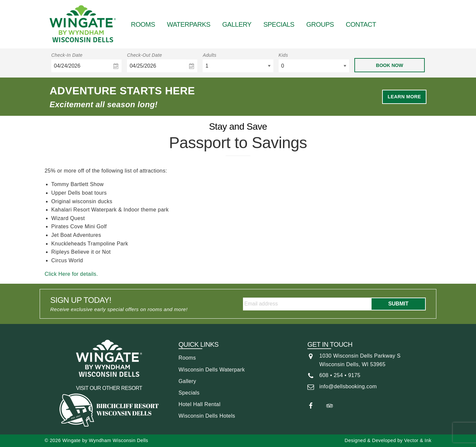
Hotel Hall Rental (199, 404)
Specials (279, 24)
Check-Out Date (144, 55)
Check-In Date (67, 55)
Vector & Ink (417, 440)
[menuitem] (143, 24)
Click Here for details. (71, 274)
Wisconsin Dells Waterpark (211, 369)
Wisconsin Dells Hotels (206, 416)
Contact (361, 24)
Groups (320, 24)
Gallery (236, 24)
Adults (209, 55)
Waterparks (188, 24)
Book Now (389, 65)
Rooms (143, 24)
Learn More (404, 96)
